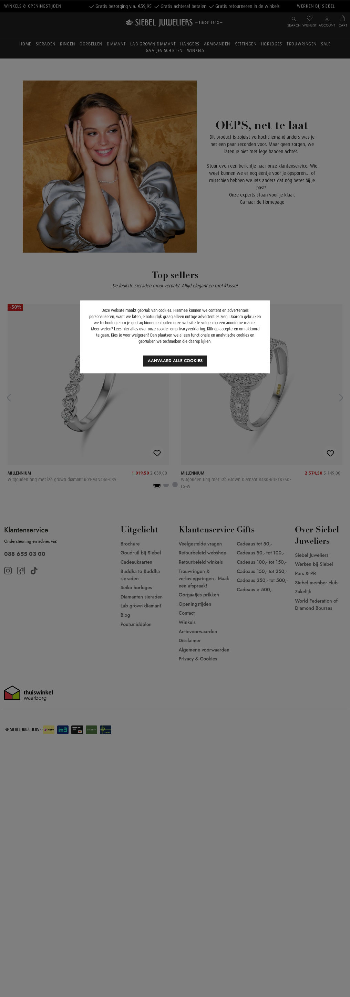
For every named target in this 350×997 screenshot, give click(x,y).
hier (126, 329)
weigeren (139, 335)
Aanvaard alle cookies (175, 361)
